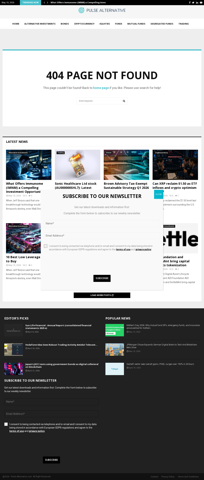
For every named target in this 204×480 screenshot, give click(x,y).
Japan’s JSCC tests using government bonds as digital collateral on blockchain (61, 366)
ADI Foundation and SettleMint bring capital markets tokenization (171, 261)
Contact (154, 477)
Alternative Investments (40, 23)
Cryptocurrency (84, 23)
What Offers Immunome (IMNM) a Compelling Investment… (83, 2)
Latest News (17, 142)
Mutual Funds (136, 23)
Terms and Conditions (188, 477)
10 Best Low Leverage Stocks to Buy (28, 259)
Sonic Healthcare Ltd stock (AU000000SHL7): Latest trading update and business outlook (77, 189)
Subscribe (51, 460)
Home (15, 23)
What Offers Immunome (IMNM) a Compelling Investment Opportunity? (25, 187)
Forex (118, 23)
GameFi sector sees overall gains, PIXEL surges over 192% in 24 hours (160, 364)
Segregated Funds (162, 23)
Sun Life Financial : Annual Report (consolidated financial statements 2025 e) (58, 327)
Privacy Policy (168, 477)
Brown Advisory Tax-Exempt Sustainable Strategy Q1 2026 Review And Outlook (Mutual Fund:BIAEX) (126, 189)
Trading (183, 23)
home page (101, 88)
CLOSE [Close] (158, 194)
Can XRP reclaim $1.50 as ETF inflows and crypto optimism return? (175, 187)
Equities (105, 23)
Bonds (65, 23)
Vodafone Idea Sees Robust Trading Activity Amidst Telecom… (61, 344)
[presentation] (30, 444)
